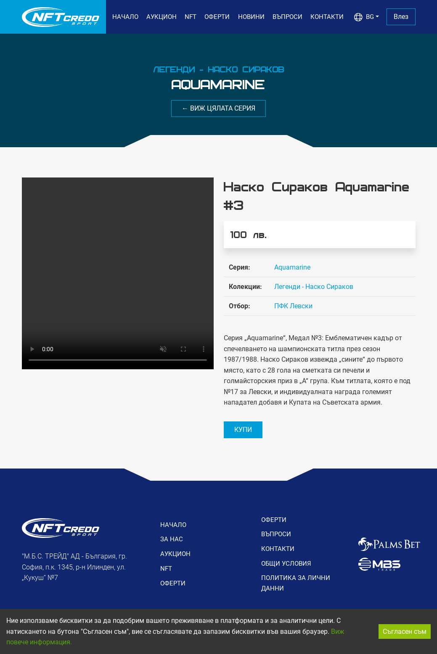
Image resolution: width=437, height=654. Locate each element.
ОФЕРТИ (217, 17)
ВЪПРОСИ (287, 17)
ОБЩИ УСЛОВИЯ (286, 563)
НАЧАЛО (125, 17)
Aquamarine (292, 267)
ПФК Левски (293, 306)
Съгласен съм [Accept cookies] (404, 631)
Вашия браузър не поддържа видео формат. (118, 273)
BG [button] (364, 17)
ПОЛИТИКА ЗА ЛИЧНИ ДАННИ (295, 583)
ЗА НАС (171, 539)
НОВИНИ (251, 17)
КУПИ (243, 430)
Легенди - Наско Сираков (313, 287)
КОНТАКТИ (327, 17)
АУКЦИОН (161, 17)
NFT (190, 17)
